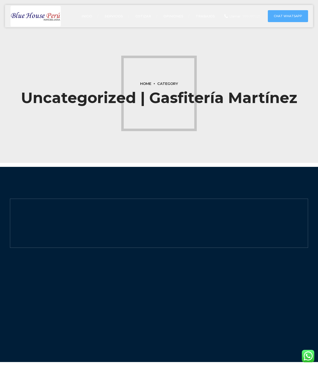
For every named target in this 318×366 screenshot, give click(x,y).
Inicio (86, 16)
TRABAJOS (205, 16)
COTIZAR (143, 16)
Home (145, 83)
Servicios (114, 16)
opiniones (173, 16)
